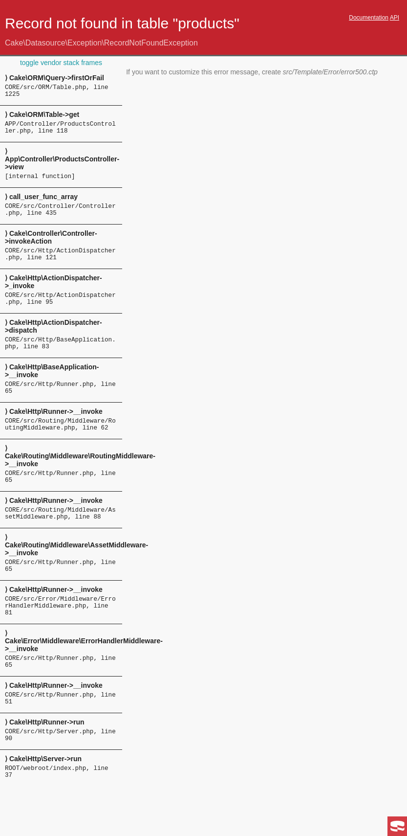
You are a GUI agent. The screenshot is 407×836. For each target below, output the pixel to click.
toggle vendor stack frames (61, 63)
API (394, 17)
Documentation (368, 17)
